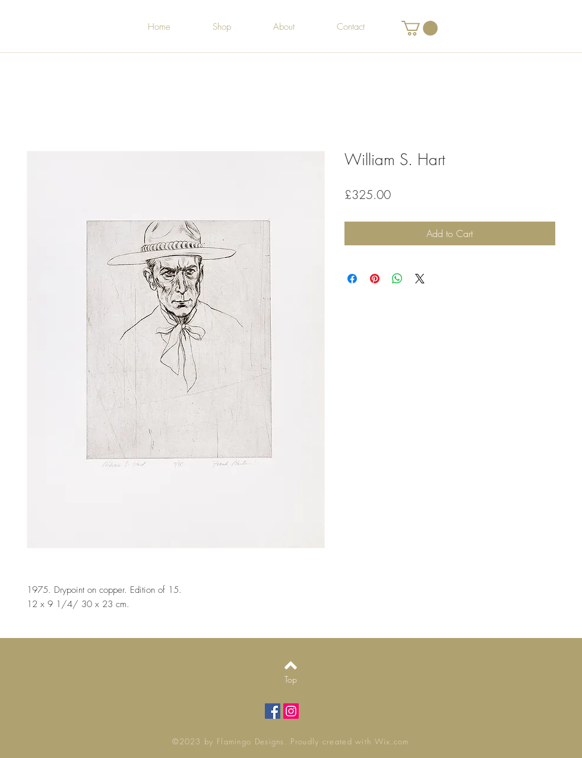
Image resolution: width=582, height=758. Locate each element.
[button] (419, 28)
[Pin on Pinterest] (375, 278)
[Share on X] (420, 278)
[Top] (290, 680)
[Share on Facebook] (352, 278)
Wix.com (392, 741)
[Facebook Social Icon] (272, 711)
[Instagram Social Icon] (291, 711)
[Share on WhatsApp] (397, 278)
